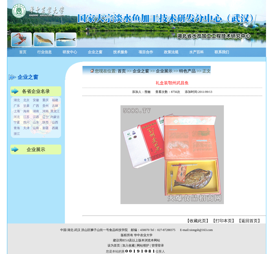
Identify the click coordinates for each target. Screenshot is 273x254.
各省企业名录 (36, 91)
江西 (36, 117)
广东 (17, 106)
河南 (45, 111)
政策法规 (171, 52)
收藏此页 (197, 221)
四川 (26, 122)
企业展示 (164, 71)
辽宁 (45, 117)
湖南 (36, 111)
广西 (36, 106)
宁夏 (17, 122)
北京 (26, 100)
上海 (17, 111)
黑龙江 (55, 111)
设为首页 (114, 245)
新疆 (45, 128)
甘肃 (26, 106)
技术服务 (120, 52)
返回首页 (249, 221)
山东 (36, 122)
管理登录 (157, 245)
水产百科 (196, 52)
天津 (26, 128)
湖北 (17, 100)
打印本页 (223, 221)
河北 (17, 117)
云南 (36, 128)
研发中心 (70, 52)
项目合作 (146, 52)
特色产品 (187, 71)
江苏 (26, 117)
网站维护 (143, 245)
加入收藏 (128, 245)
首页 (22, 52)
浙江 (17, 134)
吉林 (55, 106)
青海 (17, 128)
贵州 (45, 106)
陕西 (45, 122)
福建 (55, 100)
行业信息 (44, 52)
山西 (55, 122)
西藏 (55, 128)
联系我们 (222, 52)
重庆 (45, 100)
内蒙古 (55, 117)
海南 (26, 111)
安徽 (36, 100)
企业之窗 (95, 52)
